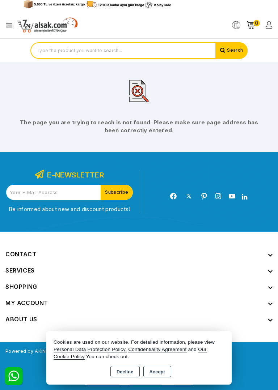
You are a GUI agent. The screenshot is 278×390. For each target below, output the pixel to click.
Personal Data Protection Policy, (90, 349)
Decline (125, 371)
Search (233, 50)
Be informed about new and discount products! (69, 209)
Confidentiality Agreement (157, 349)
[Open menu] (11, 25)
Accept (157, 371)
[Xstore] (47, 25)
